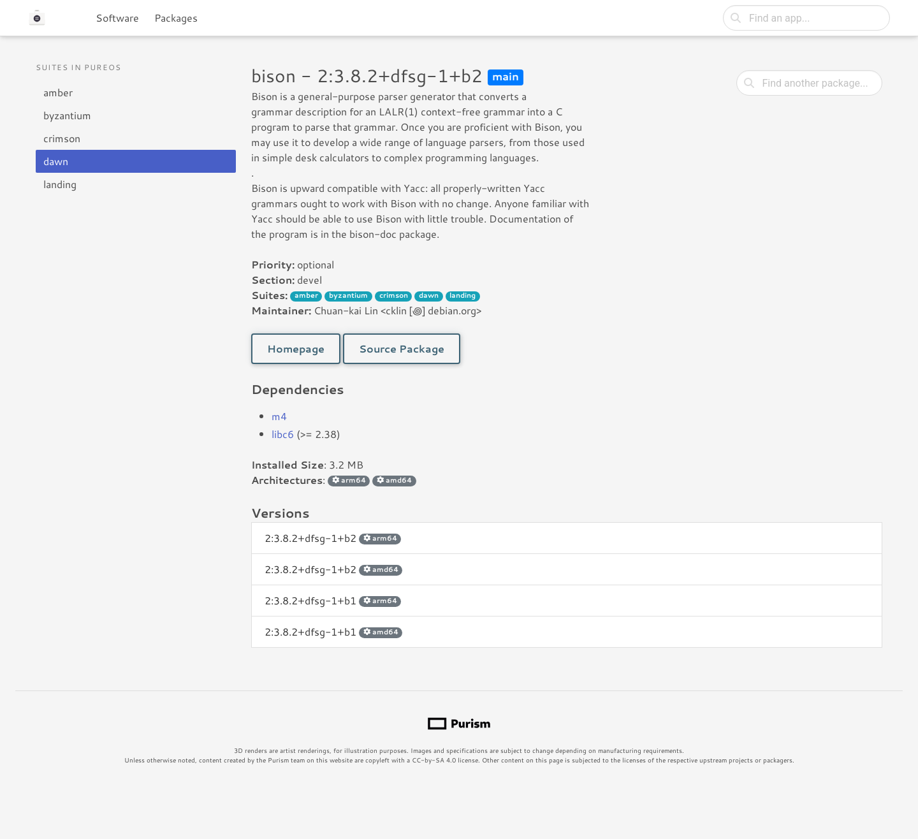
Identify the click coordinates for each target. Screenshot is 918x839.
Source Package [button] (401, 348)
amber (58, 92)
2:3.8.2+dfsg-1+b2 (333, 537)
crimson (61, 138)
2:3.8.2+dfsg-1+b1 (333, 600)
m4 (279, 416)
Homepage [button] (295, 348)
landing (59, 184)
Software (117, 17)
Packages (176, 17)
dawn (55, 161)
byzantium (67, 115)
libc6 (283, 434)
